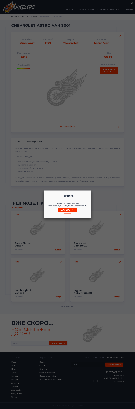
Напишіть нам (67, 210)
